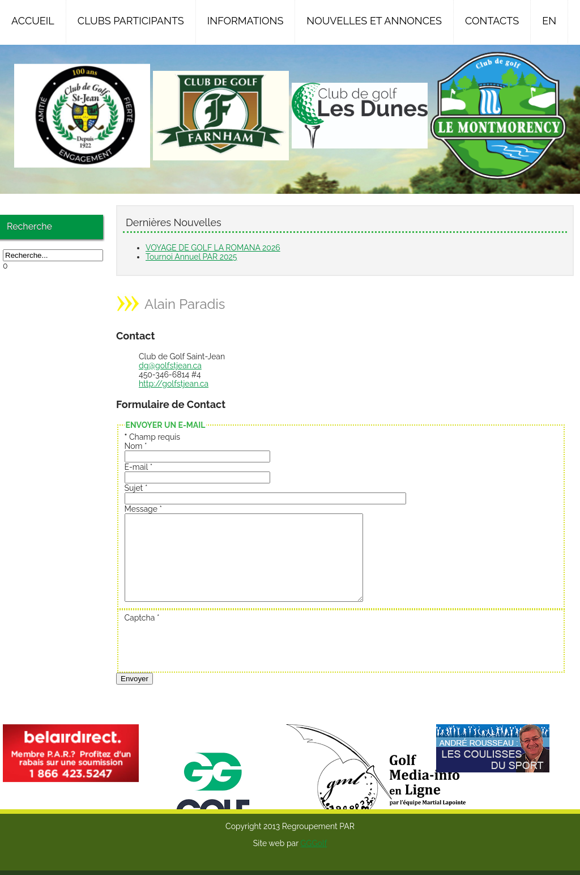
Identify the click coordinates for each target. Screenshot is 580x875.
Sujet (136, 487)
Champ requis (153, 436)
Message (143, 508)
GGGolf (313, 860)
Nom (136, 446)
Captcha (142, 634)
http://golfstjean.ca (173, 383)
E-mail (139, 467)
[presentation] (211, 661)
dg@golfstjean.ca (170, 365)
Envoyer (134, 695)
